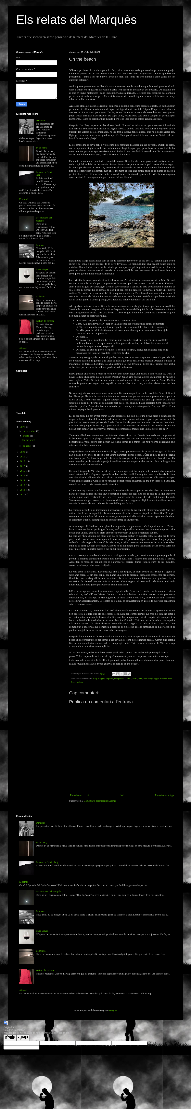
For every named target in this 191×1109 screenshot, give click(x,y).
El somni (23, 199)
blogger (101, 678)
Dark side (40, 120)
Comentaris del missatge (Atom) (100, 800)
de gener (27, 445)
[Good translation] (9, 1037)
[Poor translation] (22, 1037)
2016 (23, 470)
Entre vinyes (42, 269)
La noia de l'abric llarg (47, 862)
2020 (23, 452)
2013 (23, 485)
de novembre (29, 431)
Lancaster (41, 245)
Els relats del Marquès (76, 19)
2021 (23, 427)
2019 (23, 456)
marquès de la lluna (122, 678)
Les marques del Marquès (44, 219)
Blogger (113, 1010)
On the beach (28, 440)
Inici (122, 795)
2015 (23, 475)
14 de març (41, 147)
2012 (23, 489)
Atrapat (23, 348)
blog (95, 678)
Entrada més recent (79, 795)
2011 (23, 494)
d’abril (26, 435)
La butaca (41, 296)
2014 (23, 480)
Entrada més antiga (164, 795)
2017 (23, 466)
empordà (109, 678)
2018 (23, 461)
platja (134, 678)
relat (140, 678)
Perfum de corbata (45, 320)
